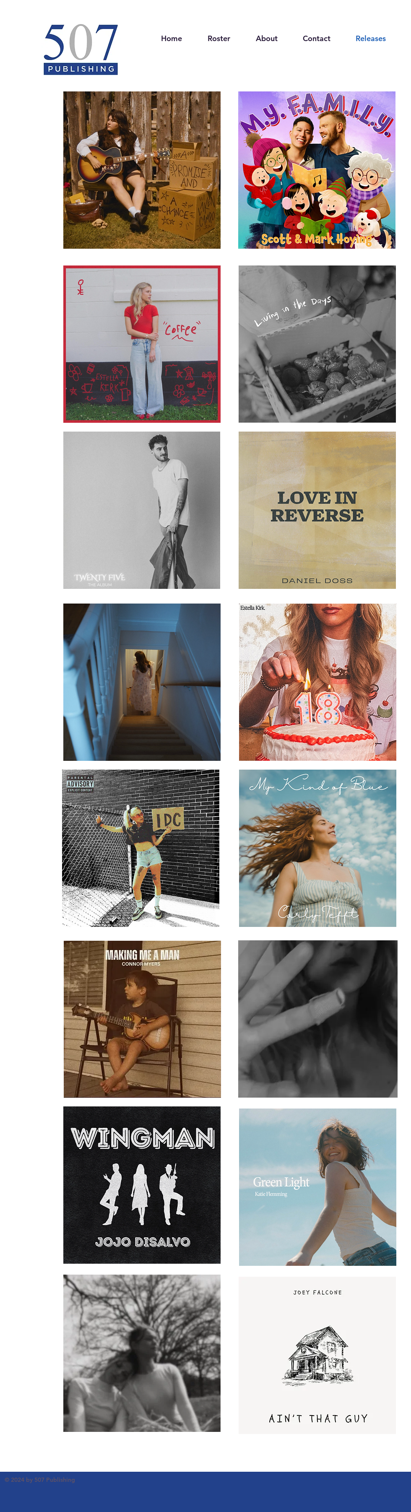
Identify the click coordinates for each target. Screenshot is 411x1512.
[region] (142, 172)
